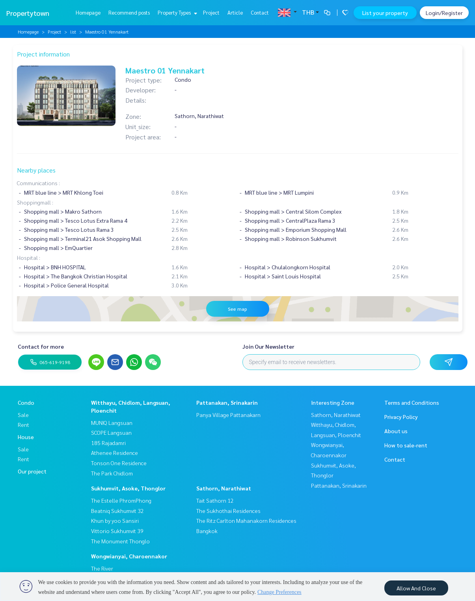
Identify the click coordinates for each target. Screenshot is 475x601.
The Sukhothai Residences (228, 510)
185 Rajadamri (108, 442)
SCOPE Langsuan (111, 432)
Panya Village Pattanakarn (228, 414)
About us (396, 430)
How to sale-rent (405, 445)
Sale (23, 414)
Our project (32, 471)
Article (235, 12)
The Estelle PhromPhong (121, 500)
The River (102, 568)
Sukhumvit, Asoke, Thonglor (128, 488)
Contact (260, 12)
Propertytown (27, 12)
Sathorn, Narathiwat (223, 488)
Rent (23, 424)
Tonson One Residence (119, 462)
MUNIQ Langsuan (111, 422)
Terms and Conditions (411, 402)
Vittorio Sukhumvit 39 (117, 530)
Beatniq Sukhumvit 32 (117, 510)
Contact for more (41, 346)
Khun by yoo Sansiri (115, 520)
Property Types (176, 12)
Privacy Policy (401, 416)
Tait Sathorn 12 (215, 500)
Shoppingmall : (35, 202)
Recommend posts (129, 12)
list (73, 31)
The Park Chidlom (112, 473)
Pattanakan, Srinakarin (227, 402)
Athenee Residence (114, 452)
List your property (385, 12)
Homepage (88, 12)
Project (211, 12)
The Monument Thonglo (120, 541)
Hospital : (28, 257)
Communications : (38, 182)
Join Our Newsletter (268, 346)
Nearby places (36, 170)
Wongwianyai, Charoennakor (129, 556)
